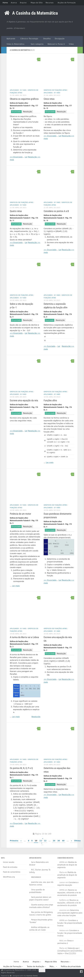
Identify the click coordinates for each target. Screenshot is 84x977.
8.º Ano (23, 90)
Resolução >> (34, 157)
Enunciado (16, 112)
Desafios (46, 39)
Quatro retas (16, 211)
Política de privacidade (71, 966)
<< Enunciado (16, 157)
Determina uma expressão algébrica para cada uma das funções (69, 913)
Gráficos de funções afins (55, 90)
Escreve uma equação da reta (24, 400)
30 (58, 841)
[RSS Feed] (77, 971)
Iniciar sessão (8, 862)
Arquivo (23, 3)
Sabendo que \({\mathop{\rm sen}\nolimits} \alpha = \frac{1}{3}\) (69, 950)
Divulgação (59, 39)
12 (45, 841)
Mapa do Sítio (37, 3)
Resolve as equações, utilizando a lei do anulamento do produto (69, 892)
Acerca (14, 3)
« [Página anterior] (21, 841)
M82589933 (36, 877)
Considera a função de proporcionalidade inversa (69, 923)
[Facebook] (81, 971)
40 (63, 841)
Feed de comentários (11, 872)
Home (5, 3)
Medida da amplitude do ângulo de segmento (67, 864)
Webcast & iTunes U (55, 44)
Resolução (27, 112)
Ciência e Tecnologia (28, 39)
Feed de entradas (10, 867)
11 (40, 841)
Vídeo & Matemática (14, 44)
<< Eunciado (49, 346)
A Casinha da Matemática (35, 13)
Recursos (49, 3)
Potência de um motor (20, 513)
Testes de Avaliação (35, 966)
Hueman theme (32, 976)
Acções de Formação (67, 3)
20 (54, 841)
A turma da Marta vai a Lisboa (24, 637)
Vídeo (71, 44)
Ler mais (49, 462)
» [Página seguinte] (71, 841)
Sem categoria (35, 44)
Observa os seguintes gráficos (24, 99)
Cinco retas (49, 99)
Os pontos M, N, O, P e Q (21, 768)
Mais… (52, 966)
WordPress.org (9, 877)
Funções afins (50, 400)
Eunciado (49, 320)
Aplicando (9, 39)
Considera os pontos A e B (56, 211)
